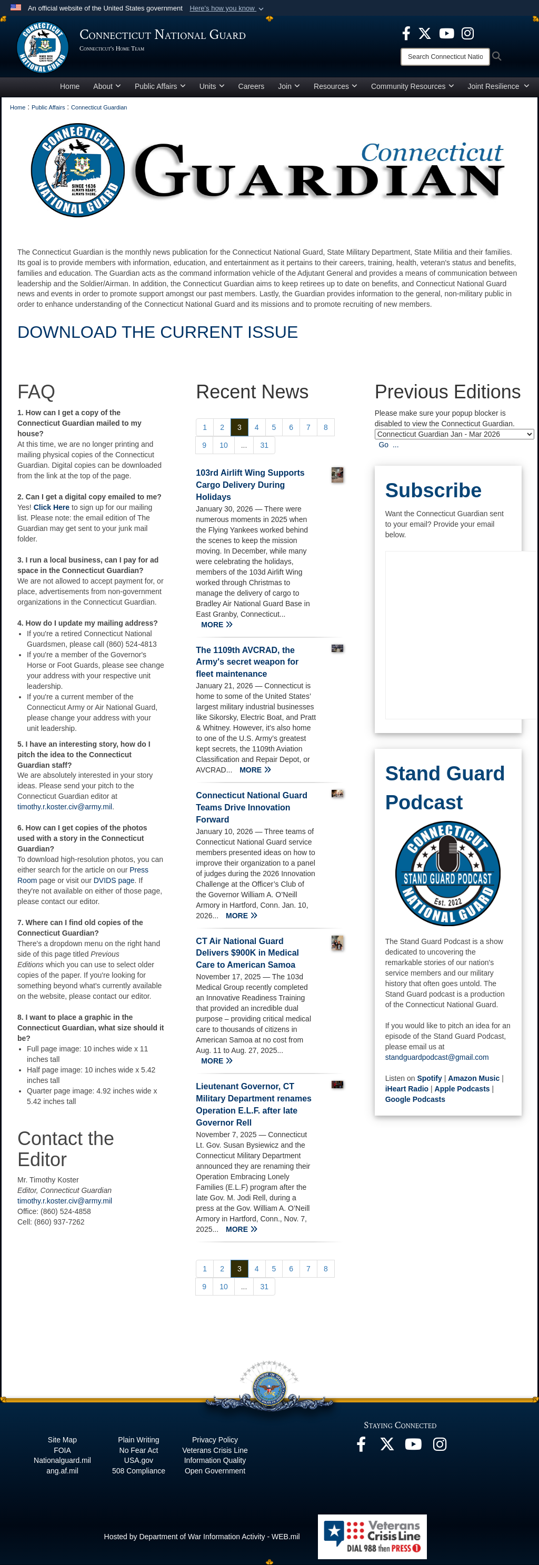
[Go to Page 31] (264, 445)
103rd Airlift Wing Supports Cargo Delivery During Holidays (250, 484)
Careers (251, 86)
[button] (227, 8)
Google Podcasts (415, 1099)
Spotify (429, 1078)
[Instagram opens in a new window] (468, 32)
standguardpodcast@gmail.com (437, 1057)
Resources (335, 86)
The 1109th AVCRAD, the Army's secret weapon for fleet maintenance (247, 662)
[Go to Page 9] (204, 445)
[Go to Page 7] (308, 427)
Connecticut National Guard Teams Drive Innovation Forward (251, 807)
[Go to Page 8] (326, 427)
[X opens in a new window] (425, 32)
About (107, 86)
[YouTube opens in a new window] (446, 32)
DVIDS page (114, 880)
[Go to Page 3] (239, 427)
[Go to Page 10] (224, 445)
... (244, 445)
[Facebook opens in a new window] (406, 32)
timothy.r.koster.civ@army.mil (64, 806)
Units (212, 86)
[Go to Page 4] (257, 427)
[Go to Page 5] (274, 427)
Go (383, 444)
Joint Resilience (499, 86)
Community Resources (412, 86)
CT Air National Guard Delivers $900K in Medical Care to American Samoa (247, 953)
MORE (217, 624)
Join (289, 86)
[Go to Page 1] (205, 427)
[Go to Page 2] (222, 427)
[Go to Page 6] (291, 427)
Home (69, 86)
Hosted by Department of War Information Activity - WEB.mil (202, 1536)
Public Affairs (160, 86)
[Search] (445, 57)
